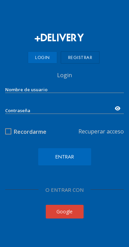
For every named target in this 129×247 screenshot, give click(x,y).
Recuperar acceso (101, 131)
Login (42, 57)
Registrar (80, 57)
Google (64, 211)
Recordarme (30, 132)
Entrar (64, 157)
